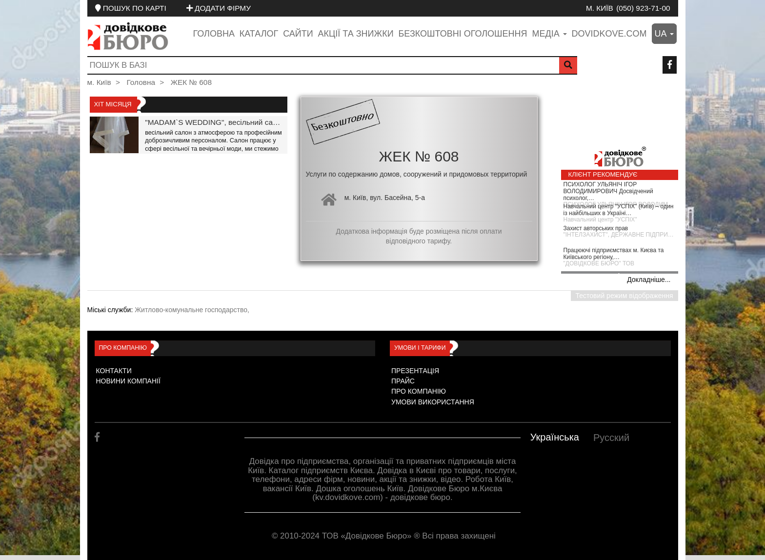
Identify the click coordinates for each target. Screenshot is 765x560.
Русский (611, 437)
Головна (214, 34)
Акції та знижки (356, 34)
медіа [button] (549, 34)
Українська (554, 437)
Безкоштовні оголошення (462, 34)
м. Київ (599, 8)
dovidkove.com (609, 34)
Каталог (259, 34)
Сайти (298, 34)
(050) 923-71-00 (643, 8)
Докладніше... (648, 279)
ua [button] (664, 34)
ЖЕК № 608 (191, 82)
